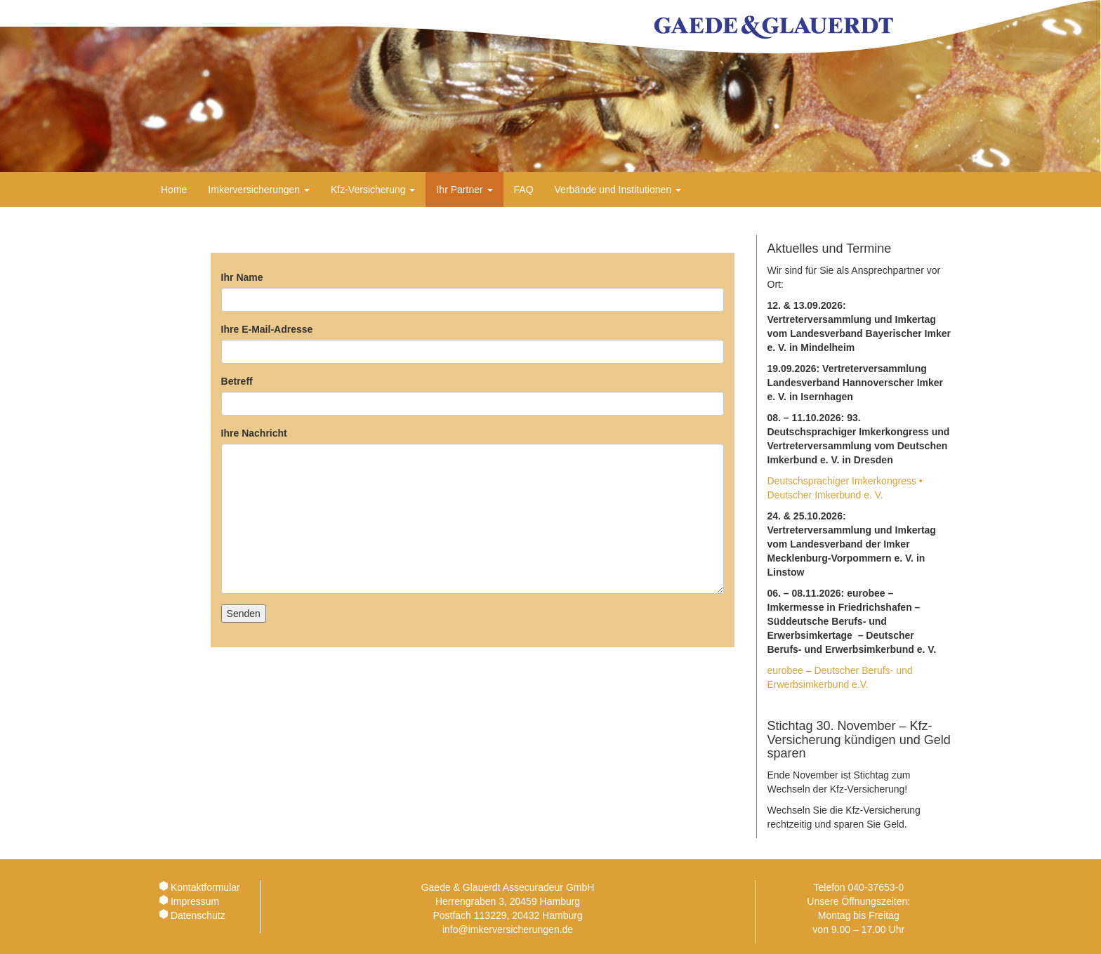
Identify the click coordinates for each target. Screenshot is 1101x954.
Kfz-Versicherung (373, 189)
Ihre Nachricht (254, 433)
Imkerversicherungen (259, 189)
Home (174, 189)
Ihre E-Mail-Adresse (267, 329)
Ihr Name (242, 277)
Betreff (237, 381)
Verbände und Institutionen (618, 189)
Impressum (195, 901)
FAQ (524, 189)
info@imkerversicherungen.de (507, 929)
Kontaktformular (205, 887)
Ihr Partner (464, 189)
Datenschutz (198, 915)
